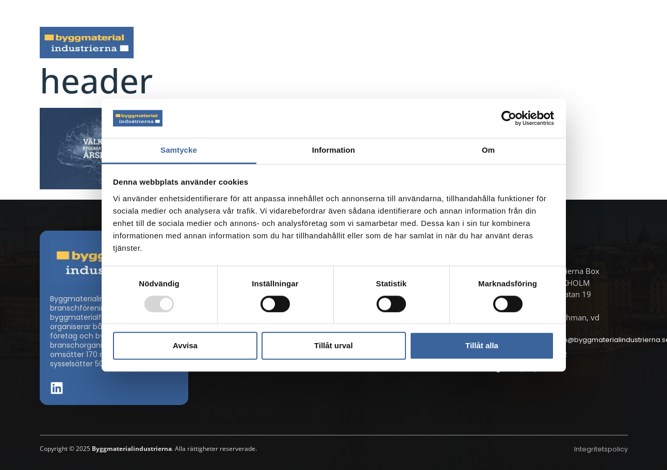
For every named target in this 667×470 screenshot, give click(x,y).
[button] (624, 13)
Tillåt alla (481, 345)
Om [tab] (488, 150)
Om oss (605, 42)
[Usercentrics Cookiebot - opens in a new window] (509, 118)
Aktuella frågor (275, 42)
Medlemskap (534, 42)
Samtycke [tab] (178, 150)
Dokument (455, 42)
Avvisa (185, 345)
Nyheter (204, 42)
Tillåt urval (333, 345)
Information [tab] (333, 150)
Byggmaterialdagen (370, 42)
